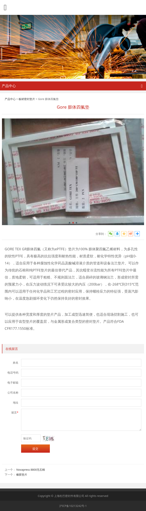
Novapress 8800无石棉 (30, 469)
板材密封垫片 (27, 99)
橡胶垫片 (21, 474)
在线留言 (11, 349)
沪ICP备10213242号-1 (73, 506)
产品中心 (10, 99)
